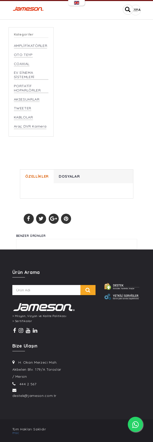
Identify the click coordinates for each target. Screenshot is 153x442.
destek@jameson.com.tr (34, 395)
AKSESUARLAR (27, 99)
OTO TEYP (23, 55)
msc (15, 433)
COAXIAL (22, 64)
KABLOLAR (23, 117)
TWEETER (23, 108)
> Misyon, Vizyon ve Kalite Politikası (39, 316)
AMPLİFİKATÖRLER (30, 46)
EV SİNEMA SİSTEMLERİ (24, 75)
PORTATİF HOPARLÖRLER (27, 88)
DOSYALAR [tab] (69, 176)
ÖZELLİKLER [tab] (37, 176)
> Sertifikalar (22, 321)
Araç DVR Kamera (30, 126)
